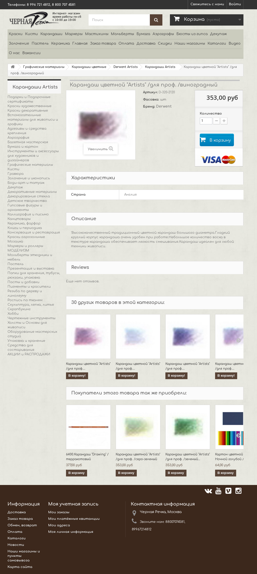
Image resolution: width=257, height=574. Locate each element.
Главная (80, 43)
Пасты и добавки (23, 282)
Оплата (126, 43)
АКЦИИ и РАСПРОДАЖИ (29, 354)
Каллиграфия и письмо (28, 214)
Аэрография (18, 137)
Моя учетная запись (73, 504)
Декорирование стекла (29, 196)
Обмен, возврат (22, 526)
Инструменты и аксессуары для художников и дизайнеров (33, 155)
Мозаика (15, 241)
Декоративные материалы (32, 192)
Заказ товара (103, 43)
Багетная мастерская (28, 142)
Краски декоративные (28, 110)
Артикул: (151, 92)
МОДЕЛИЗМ (18, 250)
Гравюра (16, 174)
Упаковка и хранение (26, 341)
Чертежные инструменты (31, 318)
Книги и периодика (25, 228)
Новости (16, 545)
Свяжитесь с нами (207, 4)
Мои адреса (59, 526)
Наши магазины (189, 43)
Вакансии (31, 53)
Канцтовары (19, 219)
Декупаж (218, 34)
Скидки (165, 43)
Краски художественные (29, 106)
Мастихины (96, 34)
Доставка (146, 43)
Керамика (60, 43)
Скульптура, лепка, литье (31, 304)
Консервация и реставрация (34, 232)
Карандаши (51, 34)
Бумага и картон (23, 146)
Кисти (31, 34)
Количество (211, 113)
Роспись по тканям (25, 300)
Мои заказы (59, 513)
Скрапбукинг (19, 309)
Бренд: (149, 106)
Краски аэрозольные (26, 237)
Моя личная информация (70, 532)
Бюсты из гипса (192, 34)
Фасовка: (151, 99)
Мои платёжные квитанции (74, 519)
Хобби (13, 313)
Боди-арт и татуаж (26, 183)
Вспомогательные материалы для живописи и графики (33, 119)
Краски (16, 34)
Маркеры (74, 34)
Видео (234, 43)
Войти (235, 4)
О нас (14, 53)
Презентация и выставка (31, 268)
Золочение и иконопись (29, 178)
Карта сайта (20, 567)
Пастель (40, 43)
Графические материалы (30, 165)
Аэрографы (163, 34)
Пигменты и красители (29, 286)
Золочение (19, 43)
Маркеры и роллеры (25, 246)
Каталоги (217, 43)
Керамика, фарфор (24, 223)
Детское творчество (27, 201)
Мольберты (122, 34)
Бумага (143, 34)
